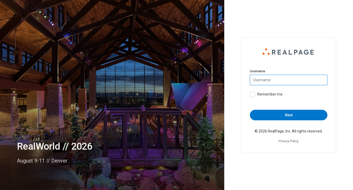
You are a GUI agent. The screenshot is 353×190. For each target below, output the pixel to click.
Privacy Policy (289, 141)
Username (257, 71)
